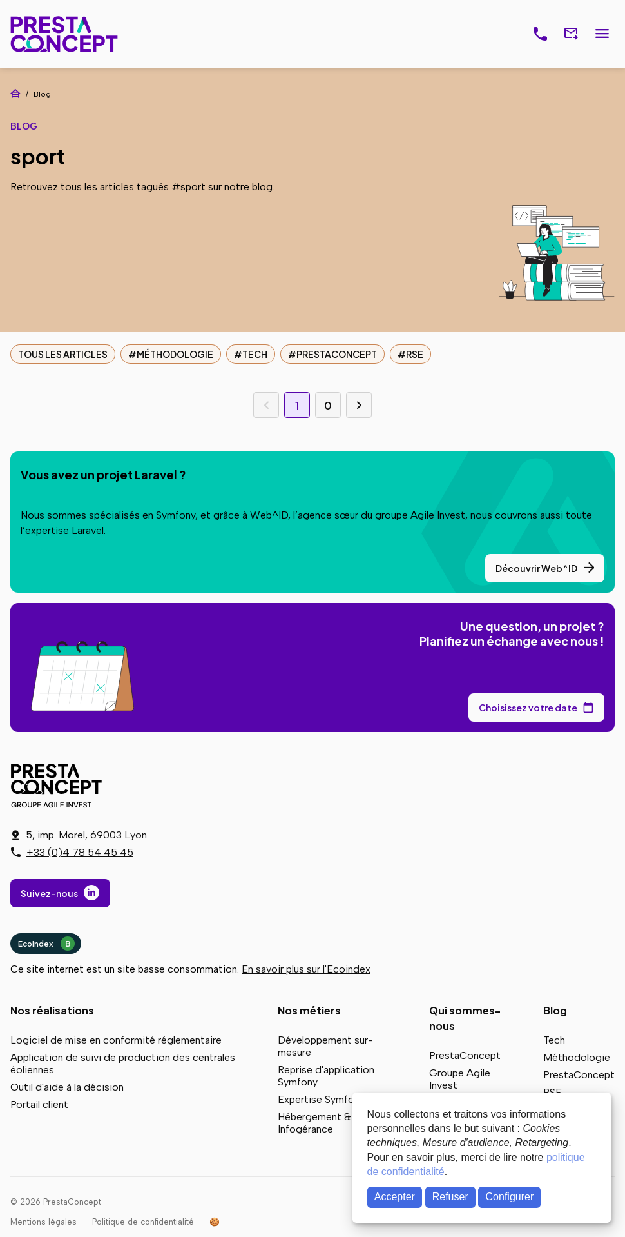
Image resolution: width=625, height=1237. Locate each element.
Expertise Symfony (321, 1099)
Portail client (39, 1104)
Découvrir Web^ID (536, 568)
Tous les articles (63, 354)
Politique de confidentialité (143, 1222)
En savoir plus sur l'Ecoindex (306, 969)
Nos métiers (309, 1010)
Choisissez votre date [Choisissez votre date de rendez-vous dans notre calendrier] (528, 707)
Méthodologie (175, 354)
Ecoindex (46, 943)
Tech (254, 354)
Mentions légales (43, 1222)
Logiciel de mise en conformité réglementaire (116, 1040)
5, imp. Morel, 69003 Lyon (86, 835)
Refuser (450, 1196)
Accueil (15, 93)
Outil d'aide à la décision (67, 1087)
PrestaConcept (65, 33)
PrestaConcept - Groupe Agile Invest (58, 785)
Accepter (394, 1196)
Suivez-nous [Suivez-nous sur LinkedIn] (49, 893)
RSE (414, 354)
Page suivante (359, 405)
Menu (602, 34)
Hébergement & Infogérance (314, 1123)
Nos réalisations (52, 1010)
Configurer (510, 1196)
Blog (555, 1010)
